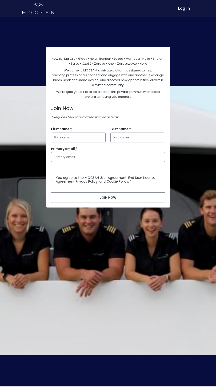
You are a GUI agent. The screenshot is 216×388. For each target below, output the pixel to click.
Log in (184, 8)
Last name (120, 129)
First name (61, 129)
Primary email (64, 148)
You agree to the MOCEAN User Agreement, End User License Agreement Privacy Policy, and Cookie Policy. (105, 179)
